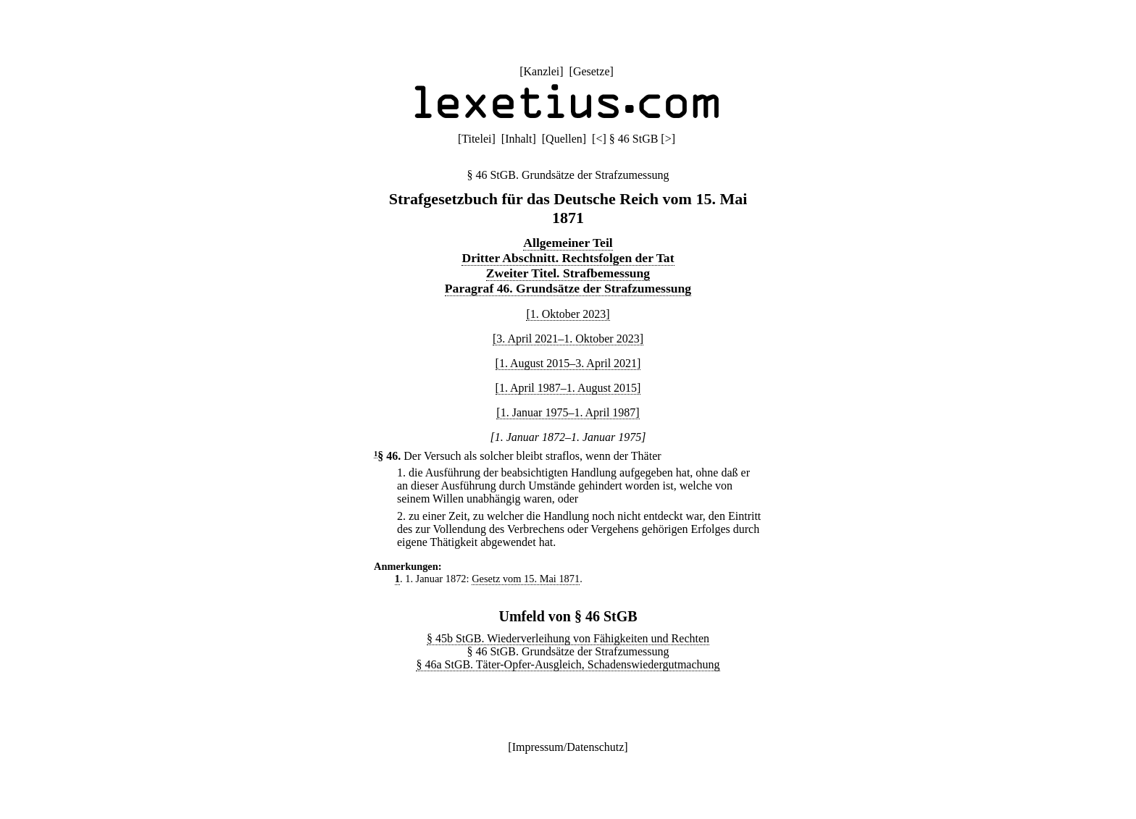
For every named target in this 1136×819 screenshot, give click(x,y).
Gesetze (591, 71)
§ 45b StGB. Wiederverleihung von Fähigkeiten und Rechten (568, 638)
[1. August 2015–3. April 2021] (568, 363)
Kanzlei (541, 71)
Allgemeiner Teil (567, 242)
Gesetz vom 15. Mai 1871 (526, 578)
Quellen (564, 139)
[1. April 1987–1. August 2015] (568, 388)
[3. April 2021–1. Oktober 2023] (568, 338)
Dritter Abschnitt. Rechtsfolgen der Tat (568, 258)
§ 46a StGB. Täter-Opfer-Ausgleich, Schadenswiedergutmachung (567, 664)
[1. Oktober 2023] (567, 314)
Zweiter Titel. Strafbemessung (568, 273)
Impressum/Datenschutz (568, 747)
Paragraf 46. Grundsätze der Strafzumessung (568, 288)
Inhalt (518, 139)
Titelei (476, 139)
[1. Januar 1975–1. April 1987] (567, 412)
